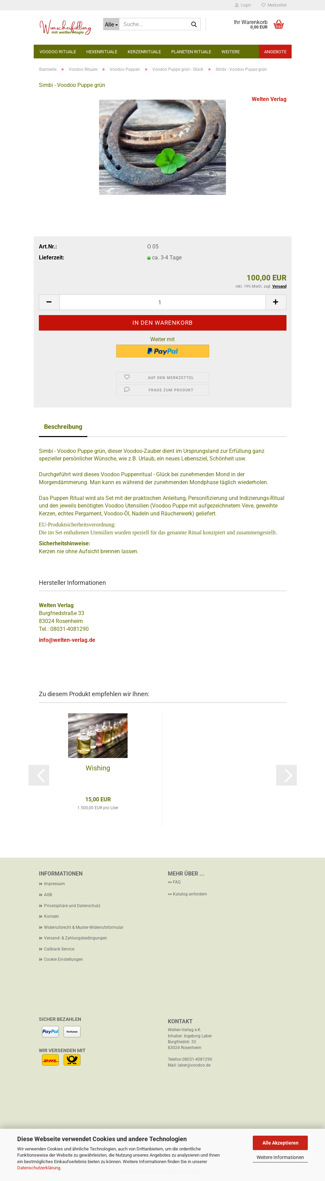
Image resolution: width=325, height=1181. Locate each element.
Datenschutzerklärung (38, 1167)
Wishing (98, 768)
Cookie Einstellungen (63, 959)
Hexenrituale (101, 51)
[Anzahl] (162, 302)
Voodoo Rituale (58, 51)
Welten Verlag (269, 99)
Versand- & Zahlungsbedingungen (75, 938)
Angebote (275, 51)
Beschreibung (63, 426)
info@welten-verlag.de (67, 640)
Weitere (230, 51)
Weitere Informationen (280, 1157)
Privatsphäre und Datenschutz (72, 905)
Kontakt (51, 916)
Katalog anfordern (190, 894)
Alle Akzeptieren (280, 1143)
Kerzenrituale (144, 51)
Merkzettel (273, 5)
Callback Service (59, 949)
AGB (48, 894)
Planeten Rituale (191, 51)
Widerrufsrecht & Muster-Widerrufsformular (83, 927)
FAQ (177, 882)
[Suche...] (111, 24)
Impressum (54, 883)
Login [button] (243, 5)
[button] (49, 302)
